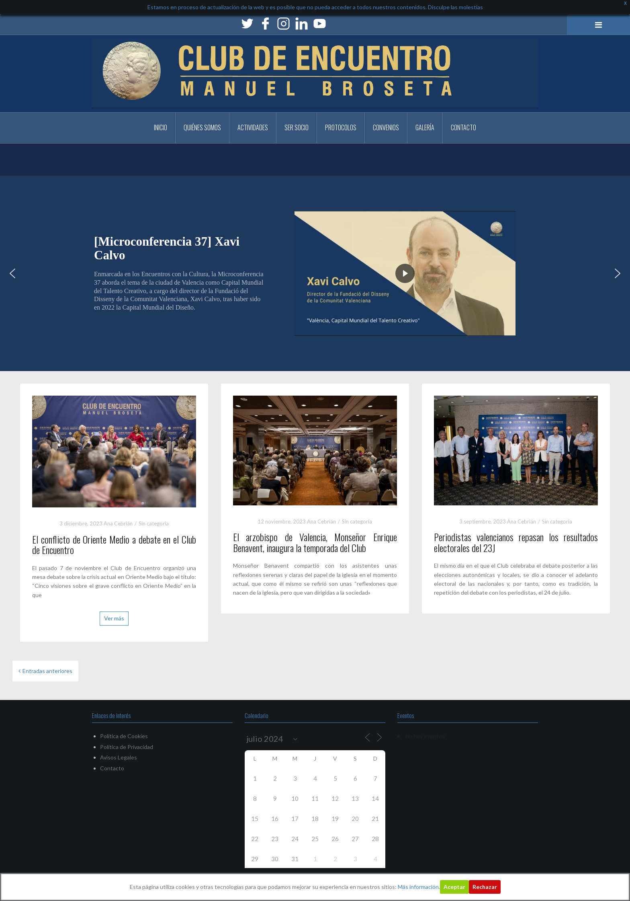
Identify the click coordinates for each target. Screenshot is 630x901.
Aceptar (454, 886)
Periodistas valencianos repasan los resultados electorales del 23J (516, 542)
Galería (424, 127)
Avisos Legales (118, 757)
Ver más (114, 618)
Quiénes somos (202, 127)
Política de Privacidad (126, 746)
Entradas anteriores (47, 670)
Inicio (160, 127)
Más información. (419, 886)
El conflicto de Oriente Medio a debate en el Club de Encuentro (114, 544)
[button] (12, 273)
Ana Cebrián (118, 523)
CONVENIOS (386, 127)
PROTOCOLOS (340, 127)
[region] (315, 273)
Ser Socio (296, 127)
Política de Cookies (124, 736)
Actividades (252, 127)
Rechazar (484, 886)
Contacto (463, 127)
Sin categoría (154, 523)
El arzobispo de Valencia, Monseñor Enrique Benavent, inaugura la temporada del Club (315, 542)
